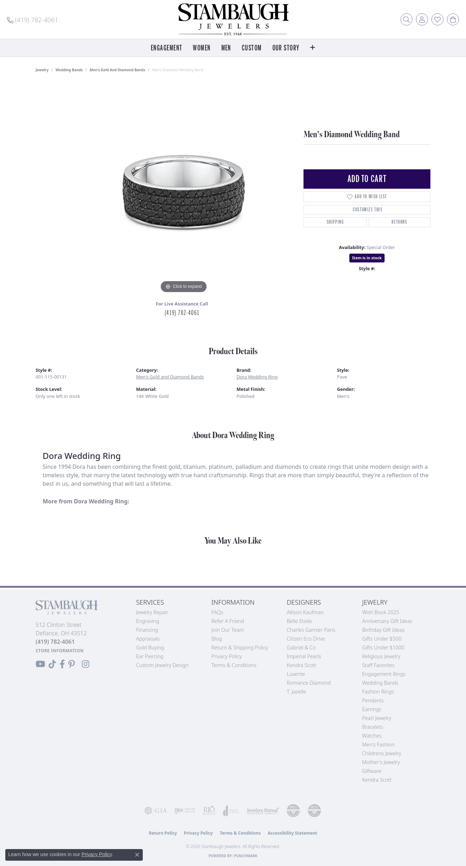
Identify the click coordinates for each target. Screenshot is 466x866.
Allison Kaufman (305, 612)
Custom (252, 48)
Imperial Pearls (304, 656)
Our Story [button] (286, 48)
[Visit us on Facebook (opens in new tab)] (62, 664)
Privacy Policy (226, 656)
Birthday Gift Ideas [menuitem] (383, 629)
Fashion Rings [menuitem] (378, 691)
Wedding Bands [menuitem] (380, 682)
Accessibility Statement (292, 833)
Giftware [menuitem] (371, 771)
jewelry (42, 69)
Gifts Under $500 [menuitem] (381, 638)
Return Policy (163, 833)
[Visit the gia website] (156, 811)
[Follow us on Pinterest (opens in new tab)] (71, 664)
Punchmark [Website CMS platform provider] (246, 855)
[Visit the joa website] (231, 811)
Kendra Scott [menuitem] (376, 779)
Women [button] (201, 48)
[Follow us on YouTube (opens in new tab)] (40, 664)
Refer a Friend (227, 621)
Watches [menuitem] (371, 735)
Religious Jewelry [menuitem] (381, 656)
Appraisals (148, 638)
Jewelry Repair (152, 612)
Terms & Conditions (234, 665)
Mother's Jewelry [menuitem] (381, 762)
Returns (399, 222)
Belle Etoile (299, 621)
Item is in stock (367, 257)
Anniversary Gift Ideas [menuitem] (387, 621)
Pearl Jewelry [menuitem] (376, 718)
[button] (406, 19)
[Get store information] (60, 651)
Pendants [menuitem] (373, 700)
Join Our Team (227, 629)
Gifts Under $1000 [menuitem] (383, 647)
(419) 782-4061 (182, 312)
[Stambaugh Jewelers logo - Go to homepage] (233, 19)
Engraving (147, 621)
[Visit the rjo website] (209, 811)
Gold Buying (150, 647)
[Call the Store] (55, 642)
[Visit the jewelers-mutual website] (263, 811)
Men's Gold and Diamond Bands (117, 69)
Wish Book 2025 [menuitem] (380, 612)
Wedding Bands (69, 69)
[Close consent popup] (137, 855)
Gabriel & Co (301, 647)
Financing (147, 629)
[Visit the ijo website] (184, 811)
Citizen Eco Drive (306, 638)
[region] (183, 189)
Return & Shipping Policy (239, 647)
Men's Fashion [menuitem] (378, 744)
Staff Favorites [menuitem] (378, 665)
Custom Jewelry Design (162, 665)
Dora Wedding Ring (257, 377)
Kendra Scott (301, 665)
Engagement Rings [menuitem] (383, 674)
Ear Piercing (150, 656)
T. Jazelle (296, 691)
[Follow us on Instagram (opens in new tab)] (85, 664)
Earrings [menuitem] (371, 709)
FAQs (217, 612)
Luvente (296, 674)
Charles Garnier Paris (311, 629)
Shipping (335, 222)
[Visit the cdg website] (293, 811)
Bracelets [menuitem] (372, 726)
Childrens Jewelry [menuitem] (381, 753)
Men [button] (226, 48)
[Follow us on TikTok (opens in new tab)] (52, 664)
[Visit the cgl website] (314, 811)
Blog (216, 638)
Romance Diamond (309, 682)
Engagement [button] (166, 48)
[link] (32, 19)
